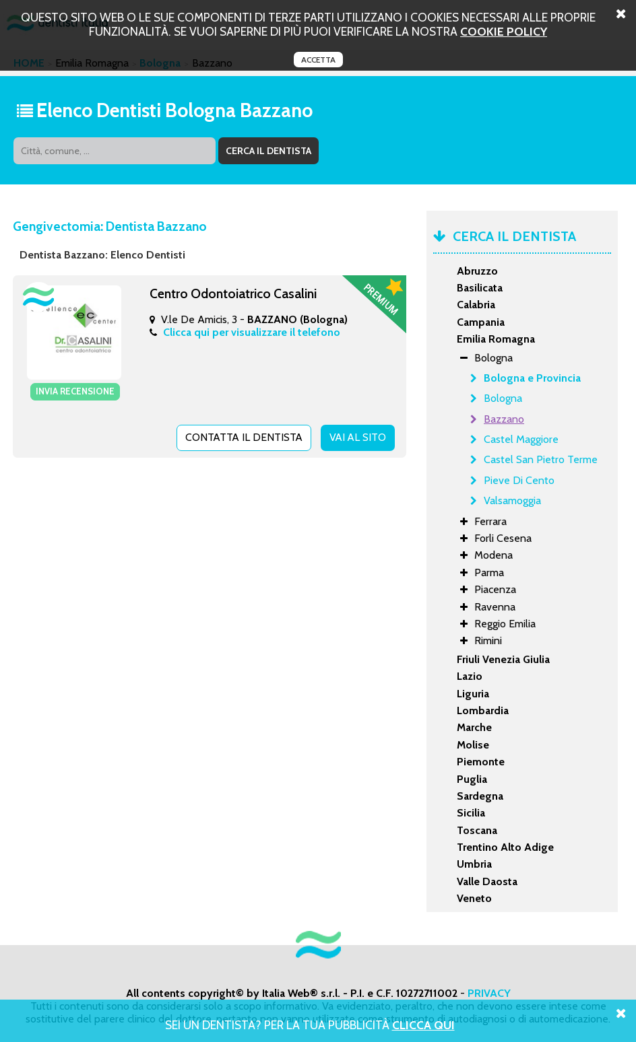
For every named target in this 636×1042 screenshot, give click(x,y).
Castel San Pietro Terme (541, 459)
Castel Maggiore (521, 439)
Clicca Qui (423, 1025)
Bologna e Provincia (532, 378)
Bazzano (504, 419)
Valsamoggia (512, 500)
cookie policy (503, 31)
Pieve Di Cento (519, 480)
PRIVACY (489, 993)
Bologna (503, 398)
